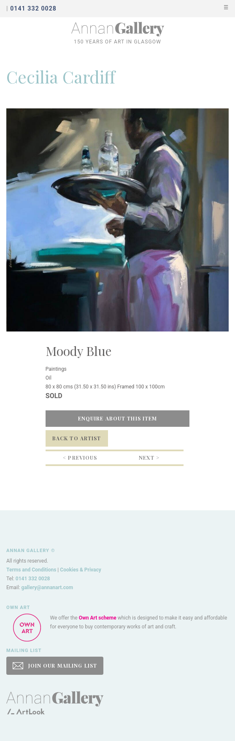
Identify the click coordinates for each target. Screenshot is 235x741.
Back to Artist (76, 438)
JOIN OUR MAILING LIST (55, 665)
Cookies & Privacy (80, 570)
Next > (149, 457)
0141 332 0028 (33, 579)
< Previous (80, 457)
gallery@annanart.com (47, 587)
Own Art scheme (97, 618)
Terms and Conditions (31, 570)
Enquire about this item (117, 418)
